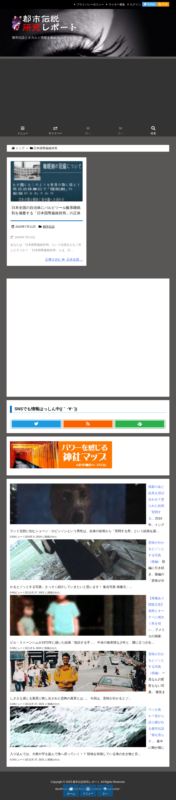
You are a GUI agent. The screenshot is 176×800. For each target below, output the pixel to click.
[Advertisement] (88, 90)
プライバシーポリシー (90, 4)
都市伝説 (49, 226)
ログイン (135, 4)
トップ (20, 148)
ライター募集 (117, 4)
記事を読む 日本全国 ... (64, 259)
